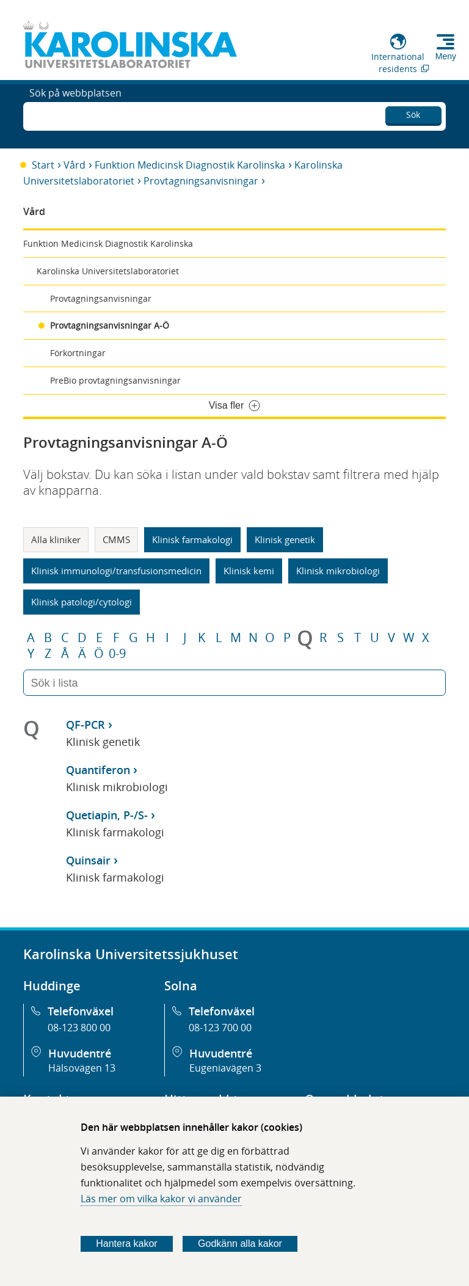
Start (43, 165)
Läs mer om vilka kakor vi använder (161, 1198)
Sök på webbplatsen (75, 115)
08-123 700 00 (220, 1027)
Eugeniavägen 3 (225, 1068)
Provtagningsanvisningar (201, 181)
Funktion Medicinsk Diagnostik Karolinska (190, 165)
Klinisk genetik (285, 539)
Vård (74, 165)
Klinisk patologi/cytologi (81, 602)
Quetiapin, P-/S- (107, 815)
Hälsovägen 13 (81, 1068)
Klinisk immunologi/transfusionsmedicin (116, 570)
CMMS (116, 539)
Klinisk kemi (249, 570)
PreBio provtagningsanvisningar (115, 380)
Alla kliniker (56, 539)
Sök (413, 113)
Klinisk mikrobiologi (338, 570)
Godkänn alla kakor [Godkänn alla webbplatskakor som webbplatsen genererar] (240, 1243)
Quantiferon (98, 769)
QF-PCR (85, 724)
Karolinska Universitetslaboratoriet (108, 271)
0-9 (117, 653)
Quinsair (88, 860)
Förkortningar (78, 353)
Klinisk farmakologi (192, 539)
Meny (445, 56)
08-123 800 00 (79, 1027)
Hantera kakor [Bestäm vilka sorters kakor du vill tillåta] (127, 1243)
